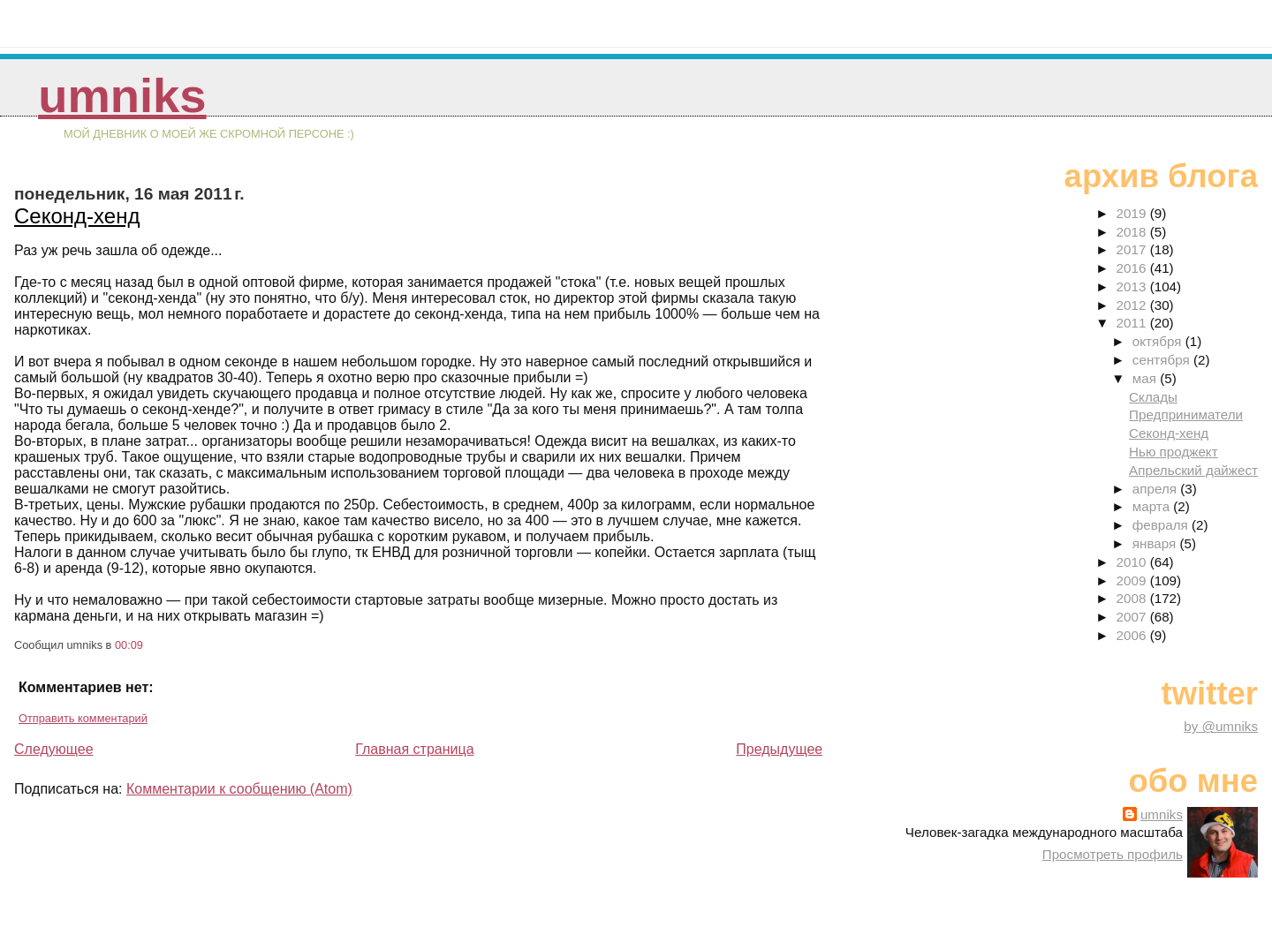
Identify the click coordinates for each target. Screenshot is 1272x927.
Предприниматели (1186, 414)
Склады (1153, 396)
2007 (1133, 616)
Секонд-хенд (77, 216)
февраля (1162, 524)
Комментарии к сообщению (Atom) (239, 788)
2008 (1133, 598)
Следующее (54, 749)
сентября (1162, 359)
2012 (1133, 305)
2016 (1133, 267)
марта (1152, 506)
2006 (1133, 635)
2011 (1133, 322)
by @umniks (1221, 726)
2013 (1133, 286)
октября (1158, 341)
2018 (1133, 231)
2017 (1133, 249)
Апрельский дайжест (1193, 470)
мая (1146, 378)
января (1156, 543)
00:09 (129, 645)
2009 (1133, 580)
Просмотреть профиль (1112, 854)
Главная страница (414, 749)
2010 (1133, 561)
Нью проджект (1173, 451)
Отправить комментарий (83, 718)
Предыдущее (779, 749)
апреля (1156, 488)
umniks (122, 96)
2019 (1133, 213)
